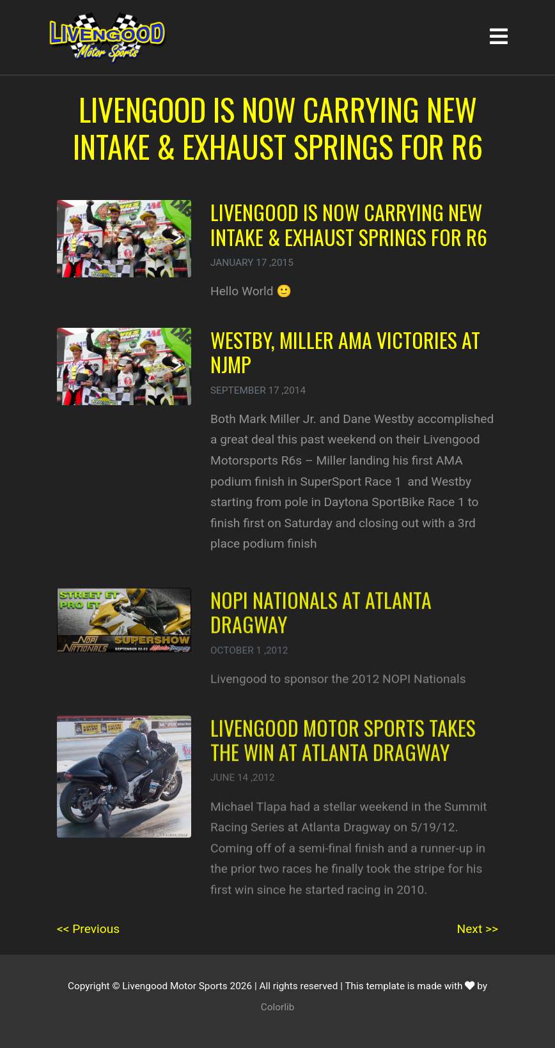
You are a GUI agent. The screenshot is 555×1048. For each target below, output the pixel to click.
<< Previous (88, 928)
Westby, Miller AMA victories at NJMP (345, 352)
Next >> (478, 928)
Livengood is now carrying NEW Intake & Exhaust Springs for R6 (348, 224)
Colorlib (278, 1007)
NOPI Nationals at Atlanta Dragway (321, 621)
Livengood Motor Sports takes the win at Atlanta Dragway (343, 749)
